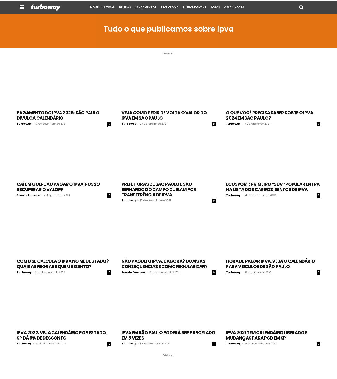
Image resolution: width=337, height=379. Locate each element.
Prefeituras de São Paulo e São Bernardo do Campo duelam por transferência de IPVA (158, 189)
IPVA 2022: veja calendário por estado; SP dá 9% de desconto (62, 335)
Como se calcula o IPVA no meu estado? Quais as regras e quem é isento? (63, 264)
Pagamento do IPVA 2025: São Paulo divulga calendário (58, 115)
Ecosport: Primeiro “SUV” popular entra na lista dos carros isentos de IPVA (273, 187)
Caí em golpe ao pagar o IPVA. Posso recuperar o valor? (58, 187)
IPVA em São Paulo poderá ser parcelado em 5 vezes (168, 335)
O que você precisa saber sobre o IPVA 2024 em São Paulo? (269, 115)
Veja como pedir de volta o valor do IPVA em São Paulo (164, 115)
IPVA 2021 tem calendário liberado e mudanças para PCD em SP (266, 335)
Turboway (24, 123)
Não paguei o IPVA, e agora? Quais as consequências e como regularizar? (164, 264)
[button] (301, 7)
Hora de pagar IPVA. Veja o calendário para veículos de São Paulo (270, 264)
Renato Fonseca (28, 195)
